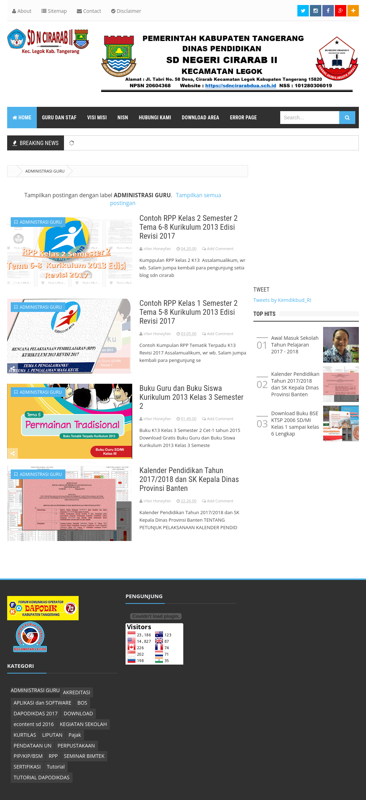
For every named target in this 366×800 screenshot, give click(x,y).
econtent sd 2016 (34, 724)
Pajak (75, 734)
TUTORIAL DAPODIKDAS (42, 777)
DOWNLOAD (78, 713)
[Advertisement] (306, 214)
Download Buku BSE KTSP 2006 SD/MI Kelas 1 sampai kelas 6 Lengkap (295, 423)
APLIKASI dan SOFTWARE (42, 702)
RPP (53, 755)
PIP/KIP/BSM (28, 755)
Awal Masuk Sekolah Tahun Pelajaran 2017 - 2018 (295, 344)
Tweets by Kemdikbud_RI (282, 300)
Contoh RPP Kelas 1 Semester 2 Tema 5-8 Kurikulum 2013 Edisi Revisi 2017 (188, 312)
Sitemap (54, 11)
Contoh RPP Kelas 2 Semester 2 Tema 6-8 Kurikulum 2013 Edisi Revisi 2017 (188, 227)
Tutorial (56, 766)
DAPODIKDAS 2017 (36, 713)
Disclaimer (126, 11)
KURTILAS (25, 734)
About (21, 11)
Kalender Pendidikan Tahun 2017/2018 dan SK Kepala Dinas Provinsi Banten (189, 479)
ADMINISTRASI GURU (38, 222)
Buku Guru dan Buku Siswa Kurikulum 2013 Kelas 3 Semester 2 (191, 397)
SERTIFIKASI (27, 766)
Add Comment (220, 248)
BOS (82, 702)
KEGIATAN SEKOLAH (83, 724)
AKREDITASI (76, 692)
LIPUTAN (52, 734)
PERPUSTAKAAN (76, 745)
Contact (89, 11)
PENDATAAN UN (32, 745)
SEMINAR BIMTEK (84, 755)
